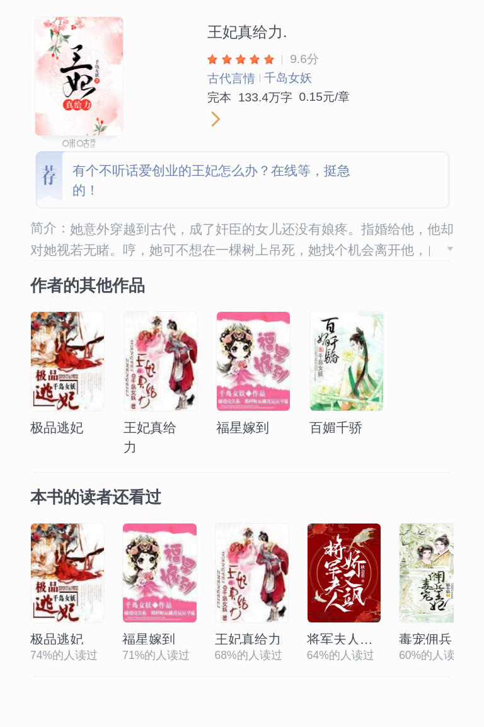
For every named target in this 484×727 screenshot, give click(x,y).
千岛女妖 (288, 77)
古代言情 (231, 78)
